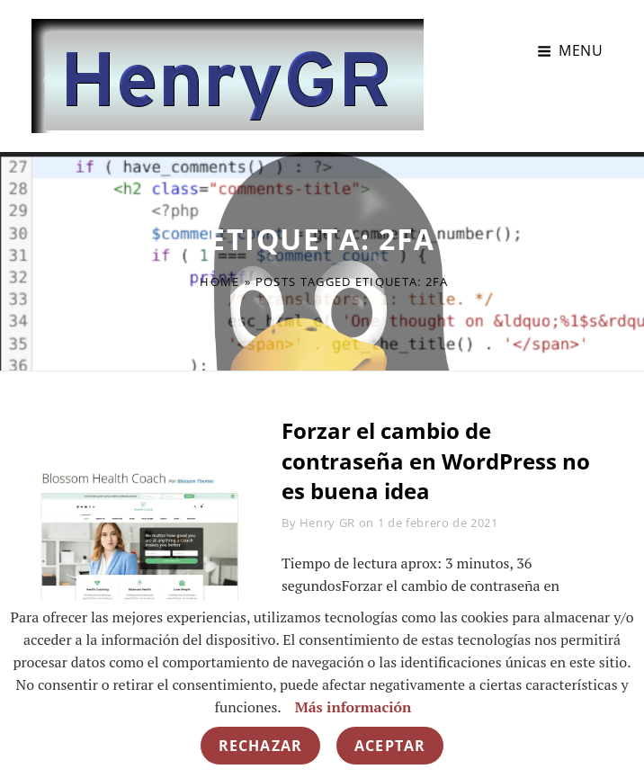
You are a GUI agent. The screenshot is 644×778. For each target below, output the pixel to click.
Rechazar (261, 746)
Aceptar (389, 746)
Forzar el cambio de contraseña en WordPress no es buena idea (436, 460)
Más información (353, 707)
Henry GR (327, 522)
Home (219, 281)
